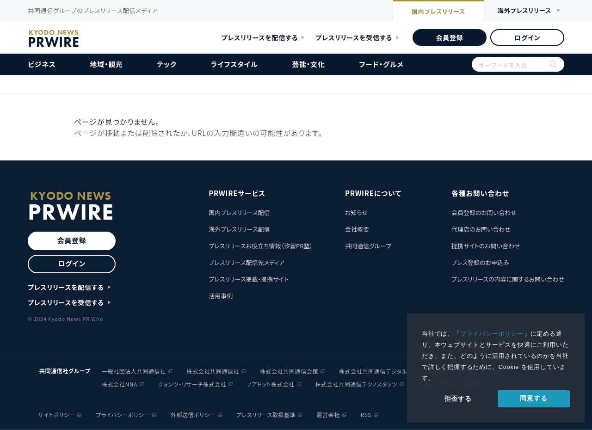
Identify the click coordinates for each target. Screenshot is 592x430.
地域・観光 (106, 64)
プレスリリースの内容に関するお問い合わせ (507, 279)
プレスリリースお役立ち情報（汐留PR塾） (261, 245)
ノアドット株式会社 (270, 384)
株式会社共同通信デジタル (373, 371)
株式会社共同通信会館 (289, 371)
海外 (524, 11)
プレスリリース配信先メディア (246, 262)
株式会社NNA (119, 384)
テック (167, 64)
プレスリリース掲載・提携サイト (248, 279)
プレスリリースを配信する (260, 37)
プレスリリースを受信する (353, 37)
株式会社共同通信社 (213, 371)
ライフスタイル (234, 64)
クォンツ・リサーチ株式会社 (192, 384)
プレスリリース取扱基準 (266, 414)
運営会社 (327, 414)
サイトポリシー (56, 414)
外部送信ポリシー (193, 414)
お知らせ (356, 212)
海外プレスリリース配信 (239, 229)
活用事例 (221, 295)
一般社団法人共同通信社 (134, 371)
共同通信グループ (368, 245)
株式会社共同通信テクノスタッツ (356, 384)
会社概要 (357, 229)
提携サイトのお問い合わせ (485, 245)
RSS (366, 414)
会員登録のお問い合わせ (484, 212)
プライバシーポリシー (492, 333)
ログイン (527, 37)
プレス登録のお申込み (480, 262)
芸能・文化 (308, 64)
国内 (438, 11)
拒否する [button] (458, 398)
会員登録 (449, 37)
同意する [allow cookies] (533, 398)
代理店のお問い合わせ (481, 229)
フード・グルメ (381, 64)
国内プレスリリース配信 (239, 212)
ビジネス (42, 64)
